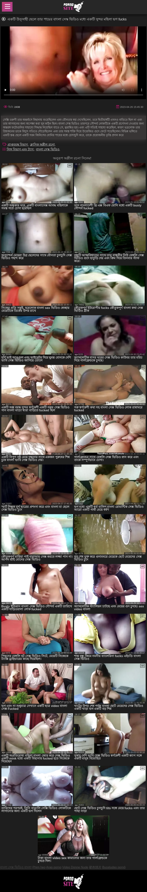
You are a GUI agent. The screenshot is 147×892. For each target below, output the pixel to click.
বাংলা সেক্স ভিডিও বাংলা (16, 867)
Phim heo (39, 867)
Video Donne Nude (75, 867)
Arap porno (53, 867)
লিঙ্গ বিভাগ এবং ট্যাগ (20, 149)
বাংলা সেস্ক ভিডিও (47, 149)
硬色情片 (95, 867)
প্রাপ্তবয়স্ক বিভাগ (18, 144)
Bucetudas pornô (113, 867)
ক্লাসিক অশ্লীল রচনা (42, 144)
